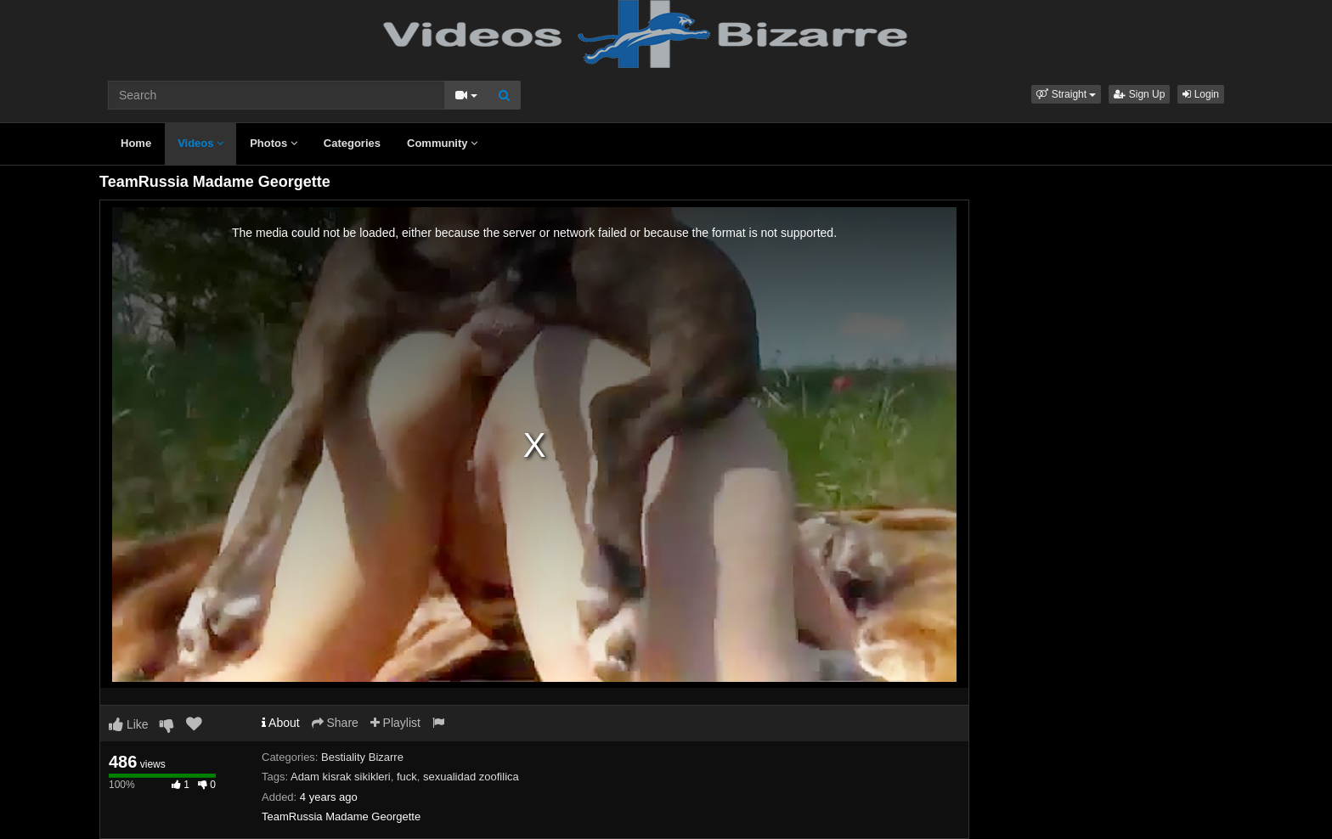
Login (1200, 94)
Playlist (395, 722)
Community (442, 143)
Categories (352, 143)
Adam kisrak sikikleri (341, 776)
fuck (407, 776)
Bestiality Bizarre (362, 757)
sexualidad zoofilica (471, 776)
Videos (200, 143)
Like (129, 724)
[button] (1066, 94)
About (281, 722)
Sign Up (1139, 94)
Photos (273, 143)
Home (136, 143)
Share (335, 722)
